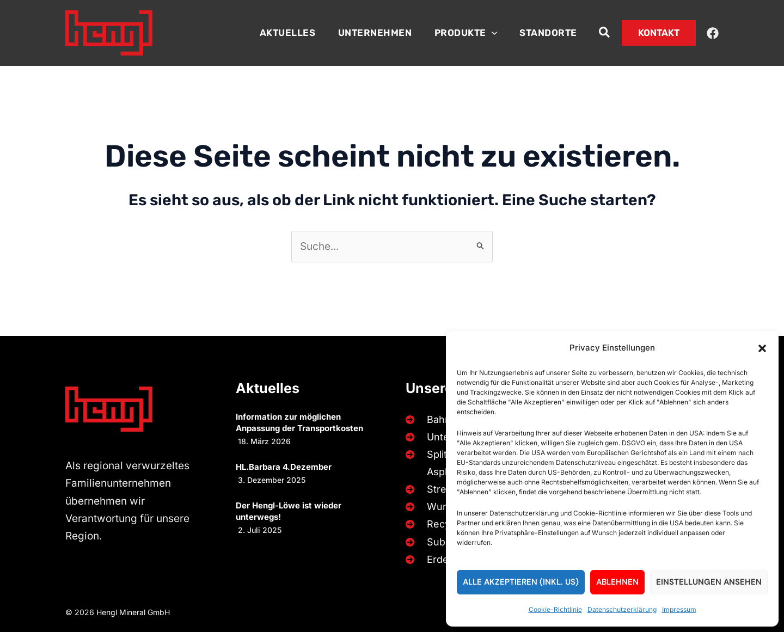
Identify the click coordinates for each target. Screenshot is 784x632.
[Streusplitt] (438, 489)
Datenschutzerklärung (622, 609)
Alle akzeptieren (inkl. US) (521, 581)
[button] (762, 348)
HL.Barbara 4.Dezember (284, 466)
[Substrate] (437, 541)
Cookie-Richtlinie (555, 609)
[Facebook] (713, 33)
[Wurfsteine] (440, 507)
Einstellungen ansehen (709, 581)
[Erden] (428, 559)
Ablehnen (617, 581)
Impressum (679, 609)
